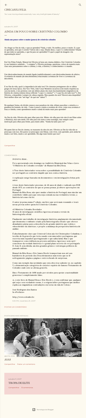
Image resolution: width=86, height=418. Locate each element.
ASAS (7, 359)
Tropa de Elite (19, 383)
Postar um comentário (15, 307)
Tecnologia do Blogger (43, 409)
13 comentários (27, 388)
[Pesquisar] (80, 4)
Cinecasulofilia (15, 9)
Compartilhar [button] (9, 146)
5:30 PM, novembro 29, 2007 (23, 301)
